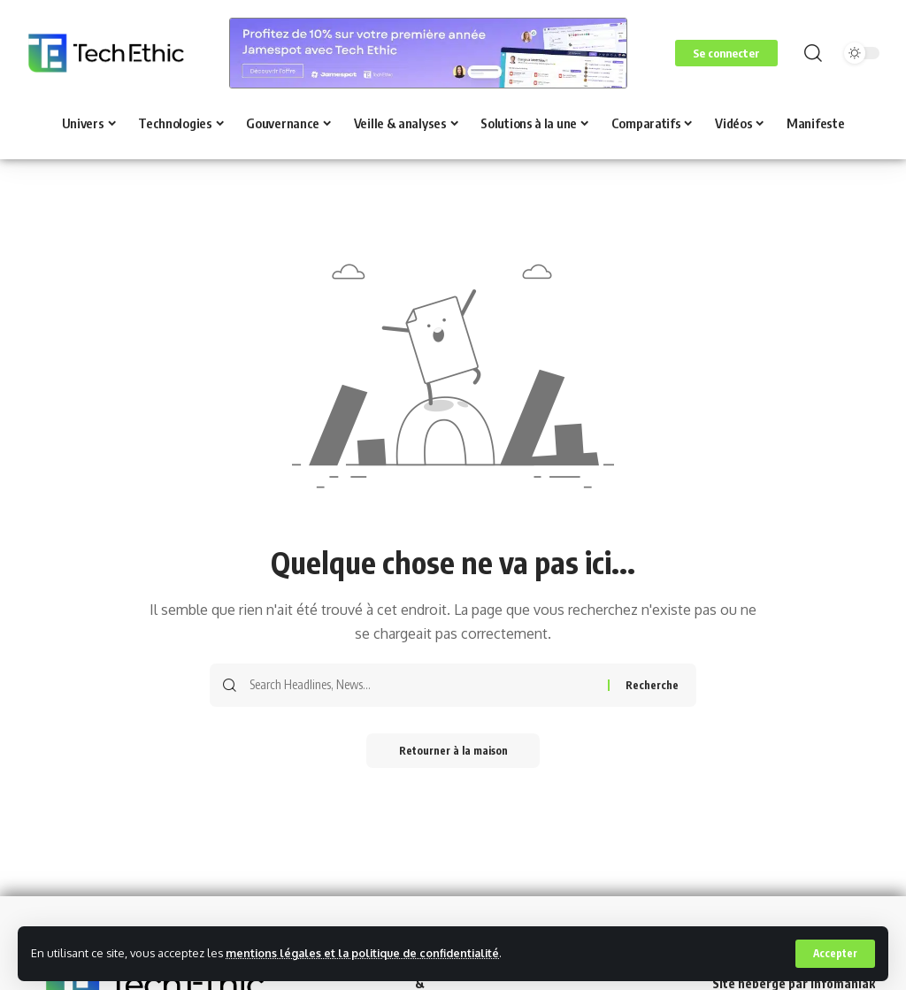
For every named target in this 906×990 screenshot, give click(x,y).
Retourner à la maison (453, 750)
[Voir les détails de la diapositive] (428, 53)
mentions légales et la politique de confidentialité (366, 953)
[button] (835, 954)
